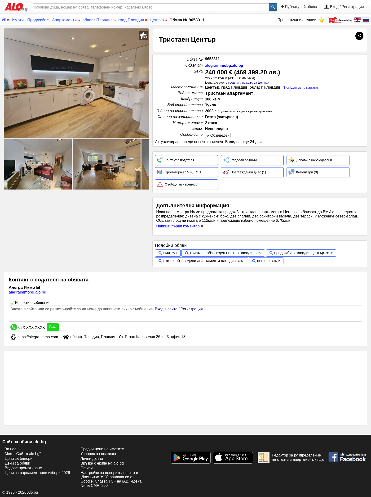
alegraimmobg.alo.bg (224, 65)
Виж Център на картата (300, 87)
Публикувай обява (299, 7)
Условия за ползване (98, 454)
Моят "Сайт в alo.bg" (23, 454)
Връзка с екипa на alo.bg (102, 463)
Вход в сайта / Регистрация (179, 309)
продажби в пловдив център (299, 253)
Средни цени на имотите (102, 449)
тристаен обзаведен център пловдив (222, 253)
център (263, 261)
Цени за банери (18, 458)
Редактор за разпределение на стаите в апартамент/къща (291, 457)
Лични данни (91, 458)
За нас (10, 449)
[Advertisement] (76, 226)
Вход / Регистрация (345, 7)
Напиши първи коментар (179, 226)
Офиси (86, 468)
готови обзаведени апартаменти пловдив (199, 261)
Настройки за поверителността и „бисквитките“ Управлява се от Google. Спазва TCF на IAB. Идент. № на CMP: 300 (111, 479)
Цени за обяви (17, 463)
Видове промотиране (23, 468)
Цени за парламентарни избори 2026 (37, 473)
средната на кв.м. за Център (248, 82)
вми (166, 253)
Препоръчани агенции (301, 20)
